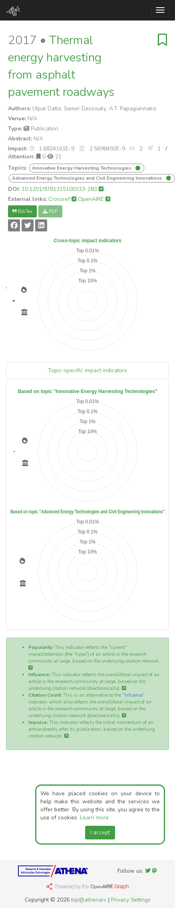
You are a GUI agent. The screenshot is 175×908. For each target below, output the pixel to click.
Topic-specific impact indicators (87, 370)
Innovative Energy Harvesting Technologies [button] (82, 168)
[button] (32, 149)
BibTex (22, 211)
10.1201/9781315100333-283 (62, 189)
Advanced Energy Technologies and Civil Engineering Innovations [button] (87, 178)
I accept (100, 832)
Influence (133, 695)
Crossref (62, 199)
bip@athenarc (89, 900)
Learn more (94, 817)
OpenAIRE (94, 199)
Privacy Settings (131, 900)
